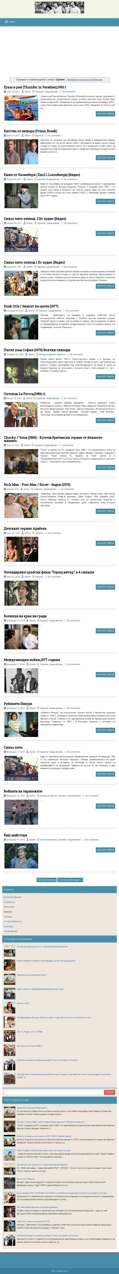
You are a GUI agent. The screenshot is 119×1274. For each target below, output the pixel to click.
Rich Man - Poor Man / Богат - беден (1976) (37, 484)
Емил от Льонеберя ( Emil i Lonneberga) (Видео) (42, 175)
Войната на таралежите (23, 791)
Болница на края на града (25, 616)
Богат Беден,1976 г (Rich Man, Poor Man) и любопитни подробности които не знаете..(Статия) (62, 1193)
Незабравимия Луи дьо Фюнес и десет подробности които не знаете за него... (55, 1017)
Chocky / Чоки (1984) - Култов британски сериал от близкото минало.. (53, 439)
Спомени (8, 916)
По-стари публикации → (70, 880)
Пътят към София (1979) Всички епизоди (37, 350)
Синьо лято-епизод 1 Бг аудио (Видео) (34, 262)
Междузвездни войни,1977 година (32, 660)
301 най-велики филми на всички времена (37, 1207)
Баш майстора (15, 835)
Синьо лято (13, 747)
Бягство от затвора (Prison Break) (30, 131)
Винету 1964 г (23, 1003)
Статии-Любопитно (13, 921)
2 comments (67, 445)
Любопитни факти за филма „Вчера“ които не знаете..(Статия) (47, 1060)
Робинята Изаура (18, 704)
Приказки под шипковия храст (32, 975)
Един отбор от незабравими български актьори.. (40, 989)
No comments (68, 91)
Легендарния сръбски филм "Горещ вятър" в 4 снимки (49, 572)
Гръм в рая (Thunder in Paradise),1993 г (35, 87)
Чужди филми (51, 91)
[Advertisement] (59, 53)
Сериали (39, 91)
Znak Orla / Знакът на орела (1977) (31, 306)
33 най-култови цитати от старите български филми (42, 946)
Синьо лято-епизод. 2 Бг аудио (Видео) (35, 219)
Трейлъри (8, 926)
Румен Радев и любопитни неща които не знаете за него (44, 1150)
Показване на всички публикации (84, 79)
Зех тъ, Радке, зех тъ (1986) (30, 1032)
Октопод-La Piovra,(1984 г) (24, 394)
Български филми (47, 354)
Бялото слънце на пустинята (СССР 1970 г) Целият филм (44, 1136)
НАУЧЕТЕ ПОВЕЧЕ (105, 113)
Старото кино (62, 1271)
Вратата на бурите (26, 1179)
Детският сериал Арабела (25, 528)
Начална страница (47, 880)
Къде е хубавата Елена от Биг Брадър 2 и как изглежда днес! (46, 961)
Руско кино (9, 907)
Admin (28, 91)
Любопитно (9, 902)
